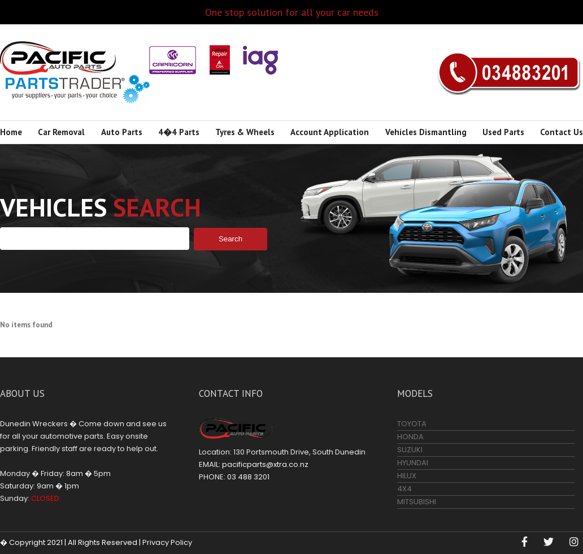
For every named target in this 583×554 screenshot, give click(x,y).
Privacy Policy (167, 542)
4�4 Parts (178, 132)
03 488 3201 (508, 72)
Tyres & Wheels (245, 132)
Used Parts (503, 132)
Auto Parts (121, 132)
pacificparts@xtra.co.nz (265, 464)
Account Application (329, 132)
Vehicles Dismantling (426, 132)
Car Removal (61, 132)
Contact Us (561, 132)
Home (11, 132)
